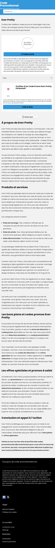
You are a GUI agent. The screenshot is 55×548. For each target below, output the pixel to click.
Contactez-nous (8, 527)
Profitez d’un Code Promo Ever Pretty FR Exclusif (34, 87)
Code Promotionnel (9, 471)
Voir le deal (27, 107)
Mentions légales (8, 509)
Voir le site (27, 54)
